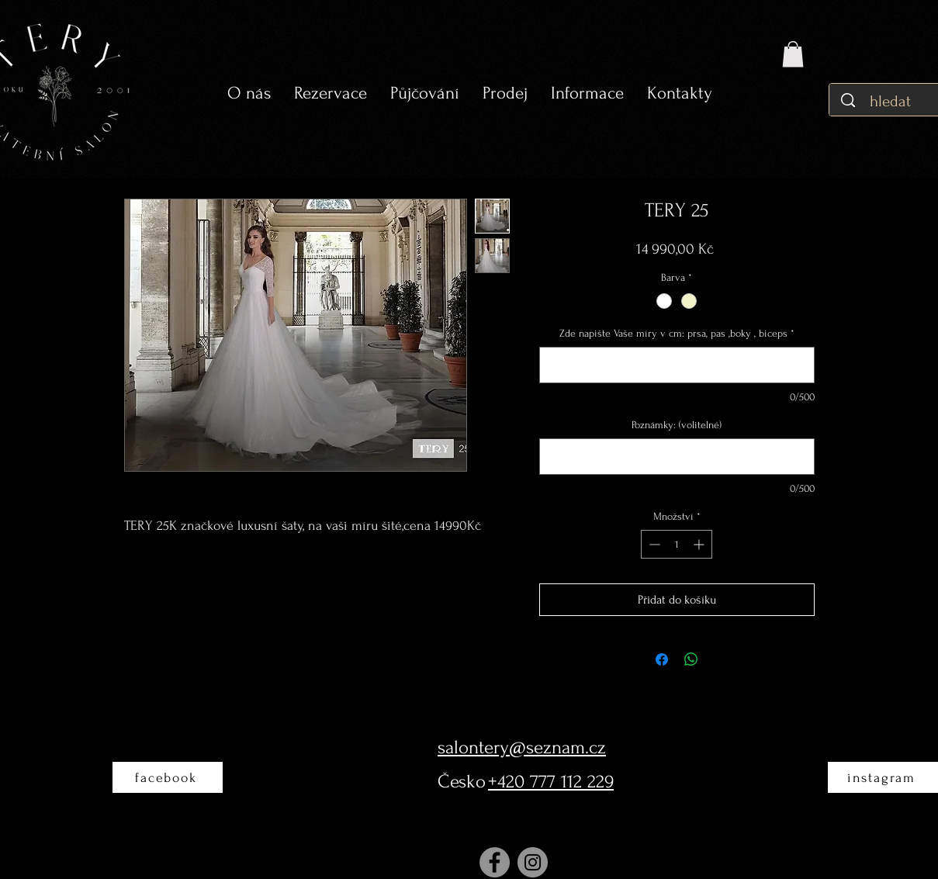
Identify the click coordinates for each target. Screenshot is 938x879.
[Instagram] (532, 862)
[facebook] (167, 777)
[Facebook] (494, 862)
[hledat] (892, 101)
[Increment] (700, 544)
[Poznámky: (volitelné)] (677, 456)
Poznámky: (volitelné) (677, 425)
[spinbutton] (677, 544)
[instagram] (883, 777)
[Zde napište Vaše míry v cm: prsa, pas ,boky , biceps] (677, 365)
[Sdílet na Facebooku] (661, 659)
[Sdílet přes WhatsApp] (691, 659)
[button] (425, 93)
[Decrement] (653, 544)
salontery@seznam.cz (522, 747)
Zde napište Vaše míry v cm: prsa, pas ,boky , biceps (676, 333)
